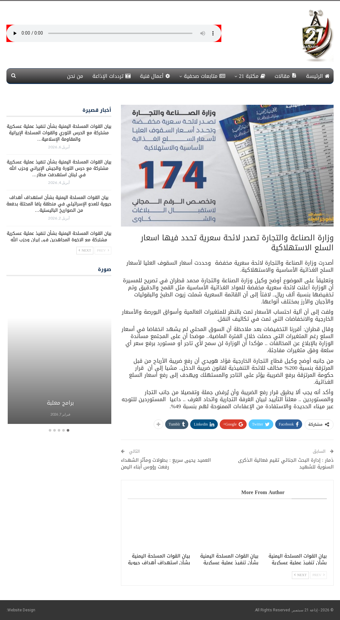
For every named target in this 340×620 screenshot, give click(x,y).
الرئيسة (318, 76)
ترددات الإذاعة (111, 76)
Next (300, 575)
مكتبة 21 (252, 76)
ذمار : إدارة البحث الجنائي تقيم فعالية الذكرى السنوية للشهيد (286, 463)
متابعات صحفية (204, 76)
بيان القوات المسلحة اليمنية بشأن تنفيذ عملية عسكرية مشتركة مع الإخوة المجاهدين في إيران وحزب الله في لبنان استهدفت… (59, 240)
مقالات (286, 76)
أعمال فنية (155, 76)
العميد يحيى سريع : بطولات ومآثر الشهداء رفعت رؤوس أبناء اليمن (166, 463)
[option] (58, 354)
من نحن (75, 76)
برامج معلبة (59, 403)
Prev (318, 575)
